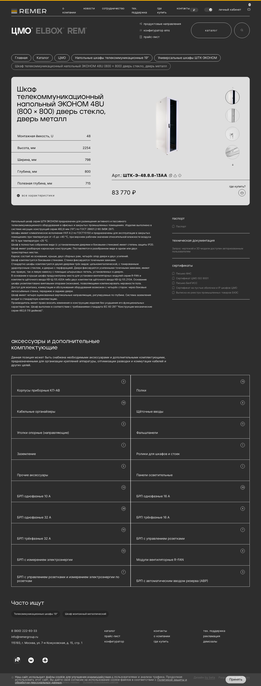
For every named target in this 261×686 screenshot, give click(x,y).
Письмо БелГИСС (186, 282)
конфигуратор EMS (155, 30)
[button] (232, 88)
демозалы (210, 641)
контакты (183, 8)
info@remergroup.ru (24, 637)
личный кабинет (230, 9)
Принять (235, 679)
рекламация (211, 636)
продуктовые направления (160, 24)
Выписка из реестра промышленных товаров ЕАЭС (207, 292)
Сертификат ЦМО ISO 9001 (192, 278)
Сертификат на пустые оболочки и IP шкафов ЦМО (206, 287)
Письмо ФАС (183, 273)
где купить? (237, 186)
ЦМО (21, 31)
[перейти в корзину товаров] (248, 9)
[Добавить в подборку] (241, 192)
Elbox (50, 31)
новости (89, 8)
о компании (162, 636)
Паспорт (181, 226)
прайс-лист (150, 37)
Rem (76, 31)
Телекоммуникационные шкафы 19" (36, 613)
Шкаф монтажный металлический (85, 613)
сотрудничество (113, 8)
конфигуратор (114, 641)
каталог (211, 30)
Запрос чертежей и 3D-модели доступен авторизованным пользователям (207, 250)
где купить (161, 641)
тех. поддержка (214, 631)
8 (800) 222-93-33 (24, 631)
